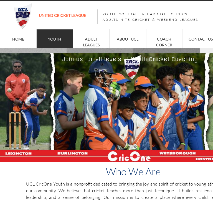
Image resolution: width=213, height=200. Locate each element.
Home (18, 39)
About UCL (127, 39)
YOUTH (54, 39)
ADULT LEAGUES (91, 42)
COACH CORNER (164, 42)
